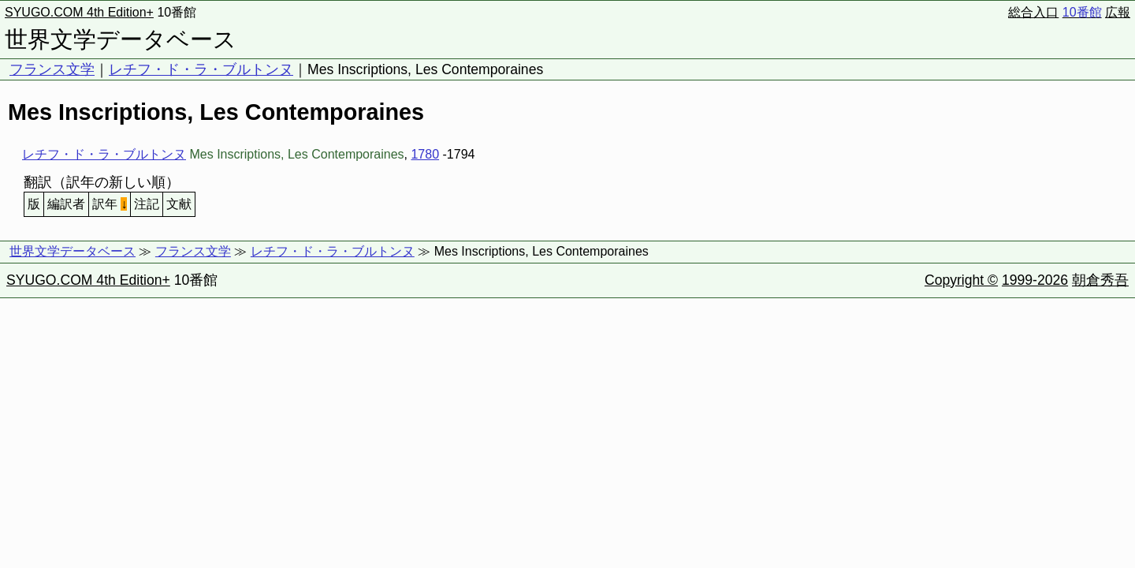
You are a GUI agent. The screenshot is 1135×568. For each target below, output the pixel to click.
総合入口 (1033, 12)
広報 (1117, 12)
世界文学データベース (120, 39)
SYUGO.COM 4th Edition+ (79, 12)
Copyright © (961, 280)
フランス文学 (52, 69)
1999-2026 (1035, 280)
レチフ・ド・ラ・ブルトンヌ (201, 69)
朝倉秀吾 (1100, 280)
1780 (425, 154)
